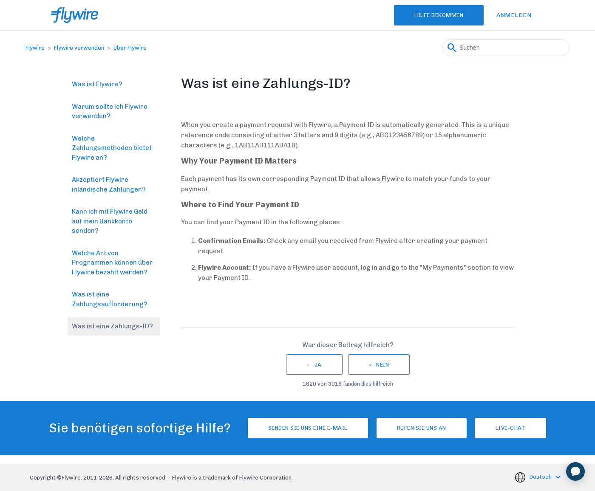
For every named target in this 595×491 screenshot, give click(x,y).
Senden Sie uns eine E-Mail (308, 428)
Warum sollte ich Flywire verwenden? (109, 111)
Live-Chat (511, 428)
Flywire (35, 48)
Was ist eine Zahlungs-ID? (112, 326)
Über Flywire (130, 48)
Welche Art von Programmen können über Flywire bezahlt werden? (112, 262)
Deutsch (541, 477)
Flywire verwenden (79, 48)
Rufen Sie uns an (421, 428)
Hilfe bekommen (438, 15)
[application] (575, 471)
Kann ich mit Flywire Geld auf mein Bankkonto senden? (109, 221)
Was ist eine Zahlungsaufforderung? (109, 299)
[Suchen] (506, 47)
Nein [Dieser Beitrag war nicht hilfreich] (382, 364)
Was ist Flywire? (97, 84)
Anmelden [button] (513, 15)
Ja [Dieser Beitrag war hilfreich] (318, 364)
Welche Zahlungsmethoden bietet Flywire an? (112, 148)
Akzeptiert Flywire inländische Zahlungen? (109, 184)
